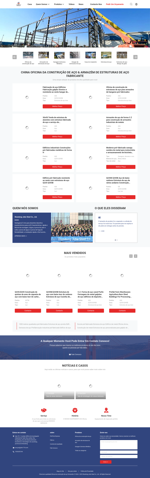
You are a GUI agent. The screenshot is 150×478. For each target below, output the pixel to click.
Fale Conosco (54, 448)
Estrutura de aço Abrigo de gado (122, 62)
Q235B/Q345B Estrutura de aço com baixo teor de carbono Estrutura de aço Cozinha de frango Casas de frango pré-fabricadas (59, 297)
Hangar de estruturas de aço (75, 62)
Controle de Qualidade (56, 444)
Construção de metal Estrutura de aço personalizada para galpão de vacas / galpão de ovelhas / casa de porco (103, 328)
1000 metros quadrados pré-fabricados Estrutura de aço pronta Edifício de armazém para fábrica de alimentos (45, 324)
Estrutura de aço (106, 62)
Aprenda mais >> (21, 236)
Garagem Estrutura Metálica (59, 62)
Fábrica (52, 440)
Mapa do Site (60, 471)
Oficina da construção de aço (28, 62)
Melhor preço (57, 106)
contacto (28, 311)
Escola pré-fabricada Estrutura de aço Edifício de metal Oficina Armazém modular (103, 324)
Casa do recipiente (91, 62)
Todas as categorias (80, 450)
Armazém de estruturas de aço (43, 62)
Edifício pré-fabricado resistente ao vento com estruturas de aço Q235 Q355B (56, 180)
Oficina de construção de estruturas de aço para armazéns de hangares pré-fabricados (120, 89)
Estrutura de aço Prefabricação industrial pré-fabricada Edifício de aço (45, 328)
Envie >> (105, 462)
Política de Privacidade (87, 471)
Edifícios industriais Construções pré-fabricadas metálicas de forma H (57, 150)
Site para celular (72, 471)
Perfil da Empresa (55, 436)
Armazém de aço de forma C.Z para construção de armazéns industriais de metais (119, 119)
